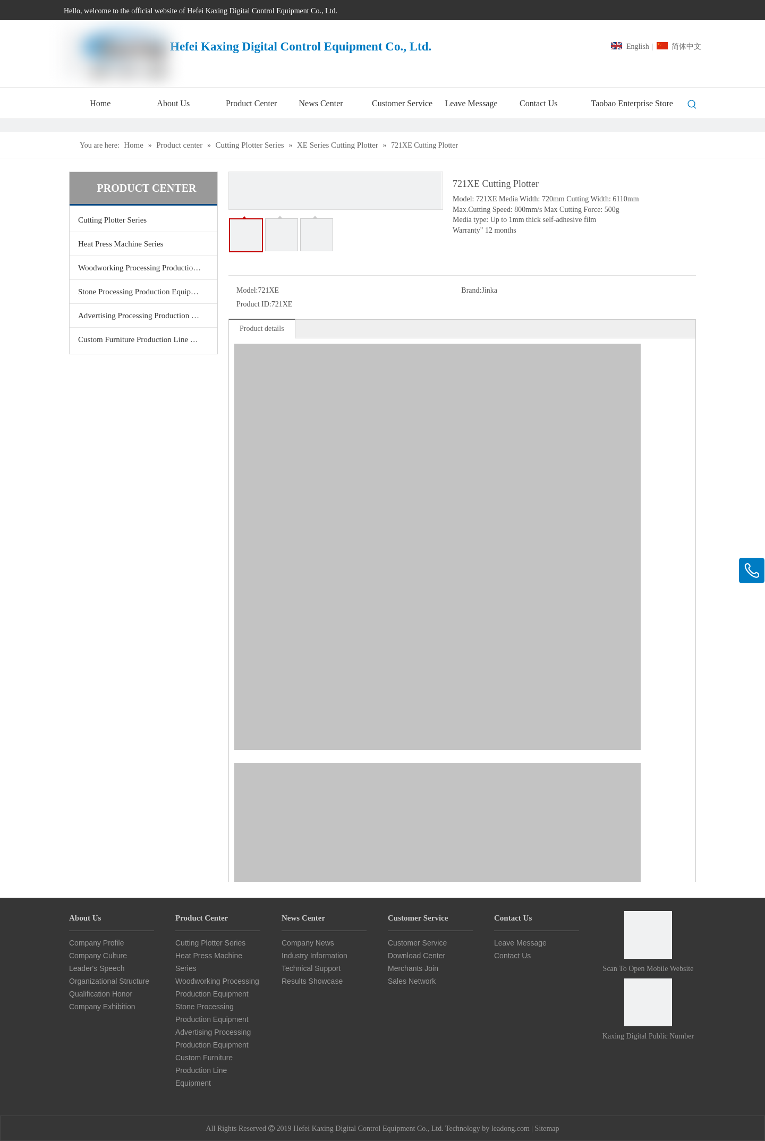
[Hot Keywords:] (692, 104)
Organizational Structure (109, 981)
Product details (262, 329)
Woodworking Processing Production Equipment (147, 267)
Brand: (471, 290)
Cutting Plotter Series (112, 220)
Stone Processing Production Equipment (142, 291)
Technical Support (311, 968)
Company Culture (98, 955)
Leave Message (520, 943)
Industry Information (314, 955)
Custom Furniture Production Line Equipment (147, 339)
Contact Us (512, 955)
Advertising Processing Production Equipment (147, 315)
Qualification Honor (100, 994)
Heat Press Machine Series (120, 244)
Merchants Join (413, 968)
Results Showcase (312, 981)
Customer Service (417, 943)
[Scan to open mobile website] (648, 935)
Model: (247, 290)
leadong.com (510, 1129)
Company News (308, 943)
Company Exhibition (102, 1006)
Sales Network (412, 981)
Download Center (416, 955)
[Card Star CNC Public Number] (648, 1002)
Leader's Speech (97, 968)
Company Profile (96, 943)
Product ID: (253, 304)
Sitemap (547, 1129)
